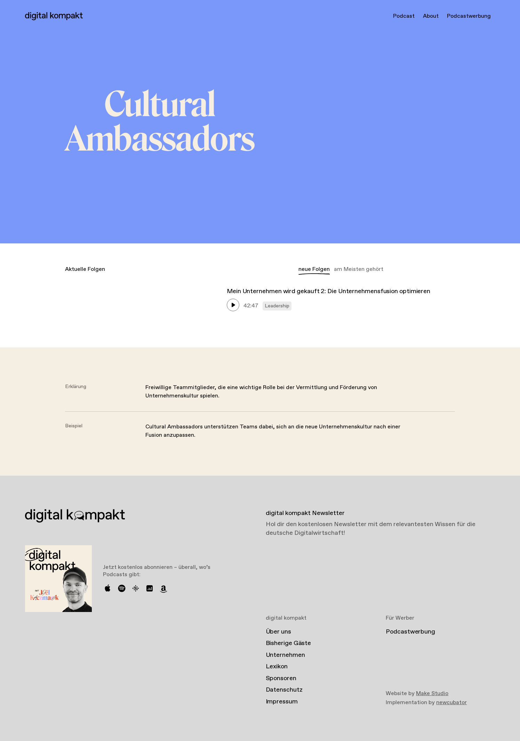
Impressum (282, 702)
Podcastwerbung (469, 16)
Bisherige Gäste (288, 643)
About (431, 16)
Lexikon (277, 666)
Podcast (404, 16)
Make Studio (432, 693)
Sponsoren (281, 678)
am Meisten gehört (358, 269)
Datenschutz (284, 690)
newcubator (451, 702)
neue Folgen (314, 269)
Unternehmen (285, 655)
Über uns (278, 632)
